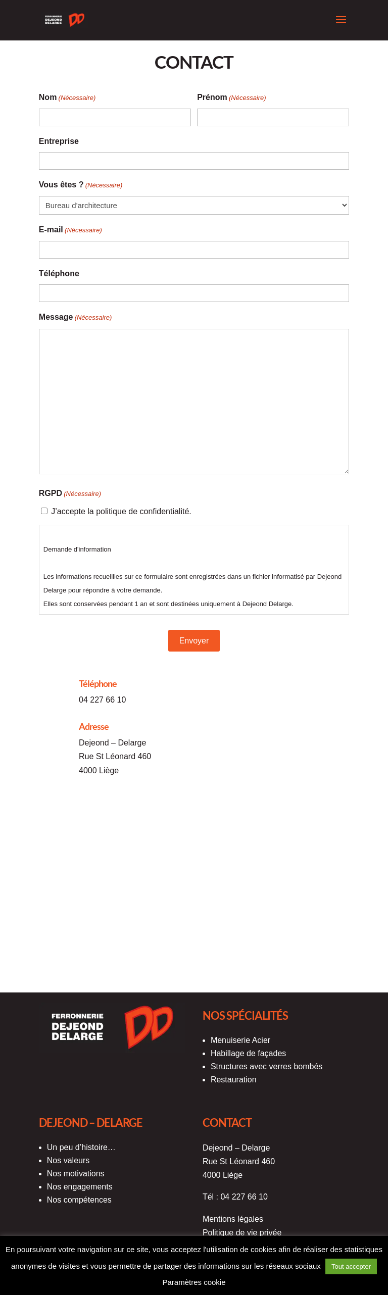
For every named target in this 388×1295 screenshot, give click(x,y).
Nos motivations (76, 1173)
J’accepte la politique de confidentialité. (121, 511)
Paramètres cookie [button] (193, 1282)
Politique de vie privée (242, 1232)
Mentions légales (233, 1219)
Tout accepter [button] (351, 1266)
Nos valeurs (68, 1160)
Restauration (234, 1079)
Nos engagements (80, 1186)
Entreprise (59, 141)
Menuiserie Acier (240, 1040)
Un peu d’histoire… (81, 1147)
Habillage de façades (248, 1053)
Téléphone (59, 273)
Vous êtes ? (81, 185)
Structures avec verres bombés (266, 1066)
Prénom (231, 98)
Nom (67, 98)
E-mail (70, 230)
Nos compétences (79, 1200)
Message (75, 317)
